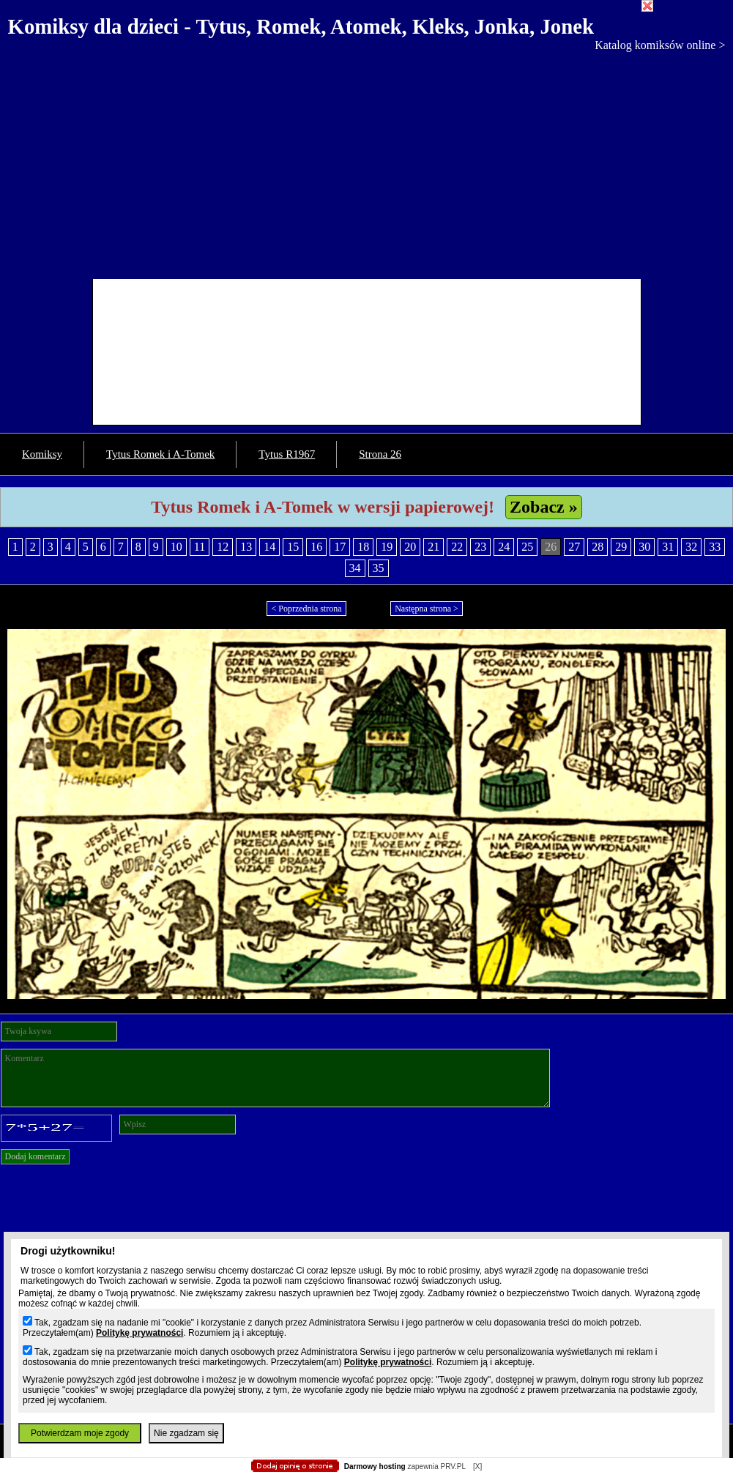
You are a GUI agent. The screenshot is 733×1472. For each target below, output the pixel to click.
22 (457, 546)
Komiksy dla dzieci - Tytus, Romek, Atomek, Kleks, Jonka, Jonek (301, 26)
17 (340, 546)
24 (504, 546)
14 (269, 546)
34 (355, 568)
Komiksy (42, 454)
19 (386, 546)
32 (691, 546)
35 (378, 568)
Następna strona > (426, 608)
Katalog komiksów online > (660, 45)
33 (715, 546)
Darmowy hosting (375, 1466)
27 (574, 546)
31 (668, 546)
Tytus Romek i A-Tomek (160, 454)
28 (597, 546)
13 (246, 546)
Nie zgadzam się (186, 1433)
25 (527, 546)
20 (410, 546)
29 (621, 546)
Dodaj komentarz (35, 1156)
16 (316, 546)
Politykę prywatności (139, 1333)
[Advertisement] (366, 161)
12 (222, 546)
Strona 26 (380, 454)
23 (480, 546)
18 (363, 546)
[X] (477, 1466)
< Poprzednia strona (306, 608)
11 (199, 546)
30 (644, 546)
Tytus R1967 (286, 454)
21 (433, 546)
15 (293, 546)
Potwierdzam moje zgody (80, 1433)
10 (176, 546)
